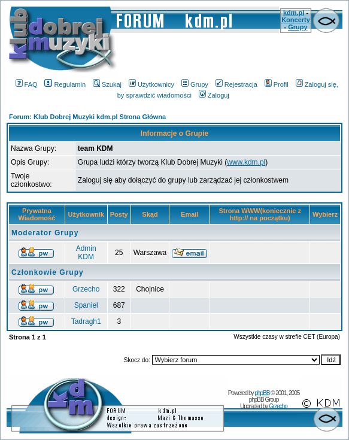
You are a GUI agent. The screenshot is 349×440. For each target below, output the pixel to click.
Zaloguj (214, 95)
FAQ (27, 84)
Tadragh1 (86, 321)
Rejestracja (236, 84)
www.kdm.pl (246, 162)
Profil (277, 84)
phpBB (261, 393)
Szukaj (107, 84)
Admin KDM (86, 252)
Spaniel (86, 305)
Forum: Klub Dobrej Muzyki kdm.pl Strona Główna (87, 116)
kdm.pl (293, 12)
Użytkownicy (151, 84)
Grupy (297, 27)
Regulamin (65, 84)
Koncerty (295, 19)
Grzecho (85, 289)
